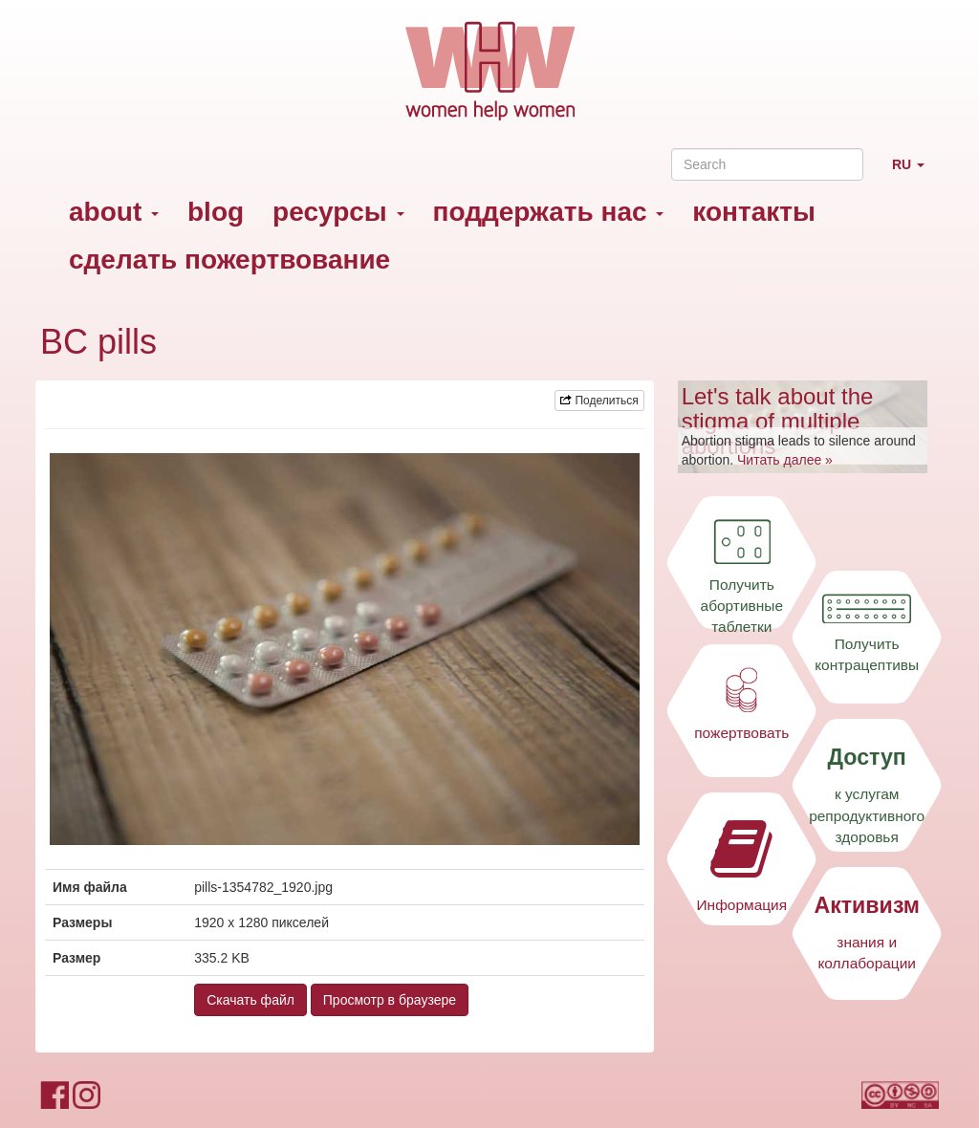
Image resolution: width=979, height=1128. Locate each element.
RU (915, 172)
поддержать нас (548, 212)
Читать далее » (785, 459)
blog (215, 212)
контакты (754, 212)
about (114, 212)
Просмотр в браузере (389, 1000)
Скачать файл (250, 1000)
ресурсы (337, 212)
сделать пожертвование (229, 259)
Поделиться (599, 400)
